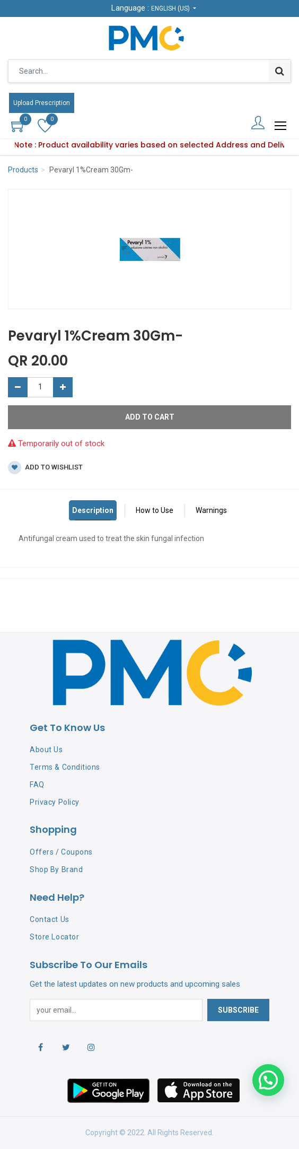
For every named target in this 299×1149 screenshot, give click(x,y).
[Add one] (63, 387)
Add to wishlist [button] (45, 467)
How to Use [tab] (154, 510)
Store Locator (54, 937)
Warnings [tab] (211, 510)
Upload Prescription (41, 103)
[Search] (280, 71)
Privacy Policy (54, 802)
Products (23, 170)
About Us (46, 749)
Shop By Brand (56, 869)
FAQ (37, 784)
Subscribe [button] (238, 1010)
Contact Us (49, 919)
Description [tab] (92, 510)
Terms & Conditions (65, 767)
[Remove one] (18, 387)
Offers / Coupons (61, 852)
